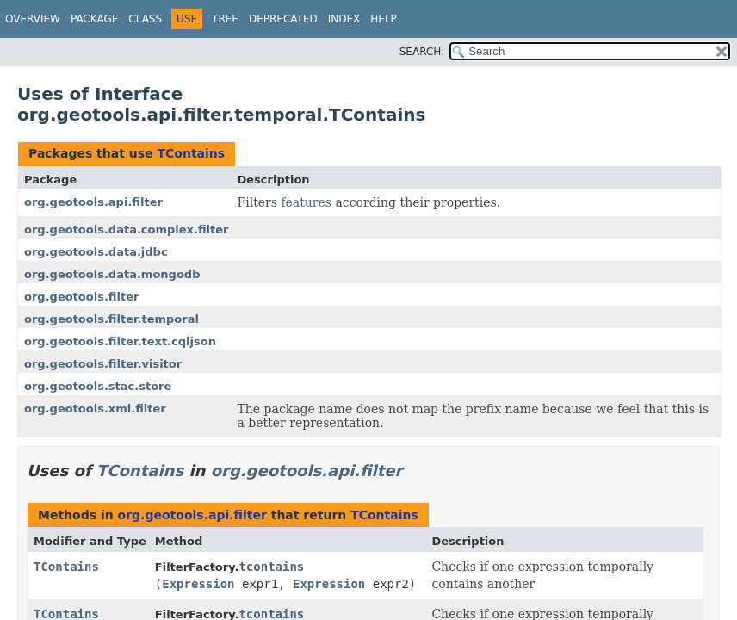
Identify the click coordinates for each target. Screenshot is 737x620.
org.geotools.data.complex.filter (126, 229)
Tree (225, 19)
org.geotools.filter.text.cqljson (120, 341)
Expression (198, 584)
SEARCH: (422, 52)
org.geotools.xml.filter (95, 408)
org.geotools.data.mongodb (112, 274)
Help (383, 19)
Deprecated (283, 19)
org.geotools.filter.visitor (103, 363)
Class (145, 19)
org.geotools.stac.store (97, 386)
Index (344, 19)
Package (94, 19)
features (306, 202)
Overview (32, 19)
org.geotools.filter (81, 296)
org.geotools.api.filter (93, 201)
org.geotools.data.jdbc (96, 251)
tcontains (271, 567)
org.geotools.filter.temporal (111, 319)
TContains (191, 153)
